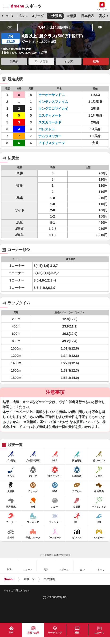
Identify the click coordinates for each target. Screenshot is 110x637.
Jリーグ (38, 16)
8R (100, 27)
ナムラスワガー (53, 136)
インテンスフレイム (53, 102)
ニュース (99, 632)
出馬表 (14, 61)
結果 (96, 61)
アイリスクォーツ (53, 143)
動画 (77, 632)
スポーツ (29, 579)
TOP (11, 632)
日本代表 (87, 16)
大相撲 (71, 16)
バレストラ (53, 129)
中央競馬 (55, 16)
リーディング (55, 632)
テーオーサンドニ (53, 95)
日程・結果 (33, 632)
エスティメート (53, 115)
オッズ (68, 61)
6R (10, 27)
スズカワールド (53, 122)
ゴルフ (23, 16)
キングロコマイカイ (53, 108)
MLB (9, 16)
